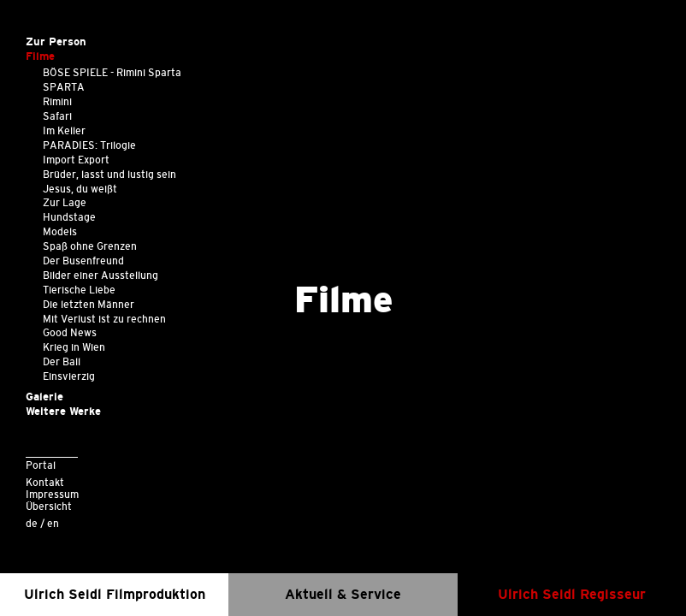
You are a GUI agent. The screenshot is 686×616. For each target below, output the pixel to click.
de (32, 523)
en (53, 523)
